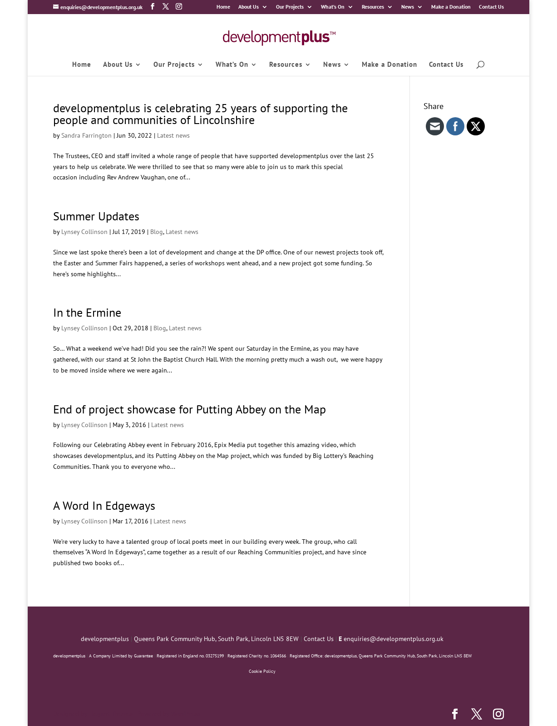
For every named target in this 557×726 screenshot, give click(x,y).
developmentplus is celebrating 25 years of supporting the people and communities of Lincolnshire (200, 113)
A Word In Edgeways (104, 505)
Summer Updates (96, 216)
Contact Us (491, 7)
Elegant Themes (111, 714)
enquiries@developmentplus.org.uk (394, 639)
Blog (156, 232)
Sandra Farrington (86, 135)
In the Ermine (87, 312)
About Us (248, 7)
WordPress (185, 714)
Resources (373, 7)
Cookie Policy (262, 671)
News (407, 7)
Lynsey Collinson (84, 232)
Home (223, 7)
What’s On (333, 7)
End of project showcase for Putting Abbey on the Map (189, 409)
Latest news (173, 135)
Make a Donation (451, 7)
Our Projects (290, 7)
